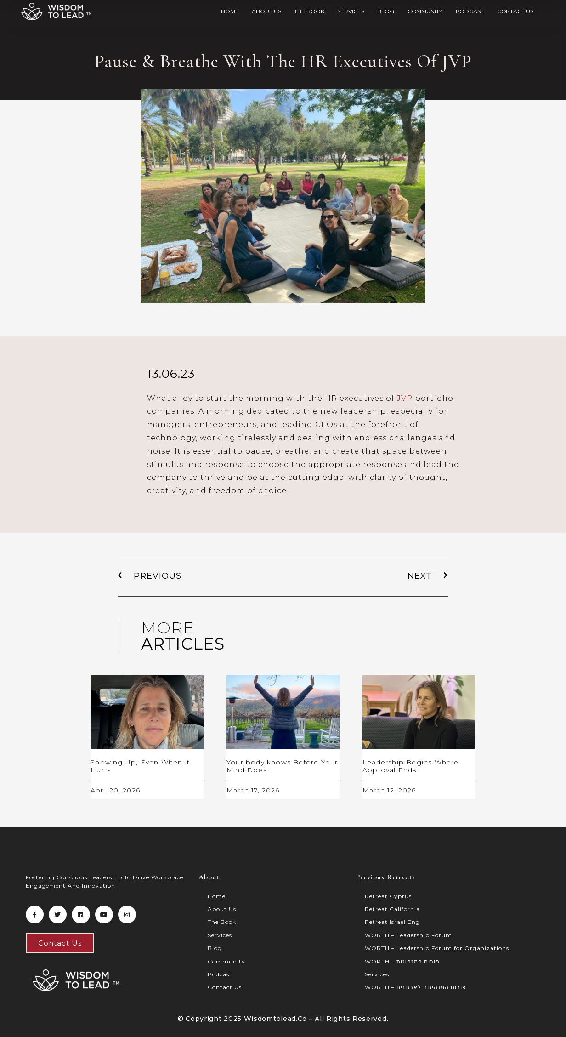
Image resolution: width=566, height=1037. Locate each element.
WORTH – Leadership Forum (408, 935)
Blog (385, 11)
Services (350, 11)
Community (425, 11)
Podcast (470, 11)
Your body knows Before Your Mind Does (282, 766)
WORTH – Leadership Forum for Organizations (437, 948)
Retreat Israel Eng (392, 921)
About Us (266, 11)
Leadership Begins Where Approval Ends (410, 766)
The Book (309, 11)
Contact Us (515, 11)
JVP (405, 398)
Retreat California (392, 909)
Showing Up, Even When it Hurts (140, 766)
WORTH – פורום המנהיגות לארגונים (415, 987)
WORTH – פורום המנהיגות (402, 961)
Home (230, 11)
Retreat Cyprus (388, 896)
